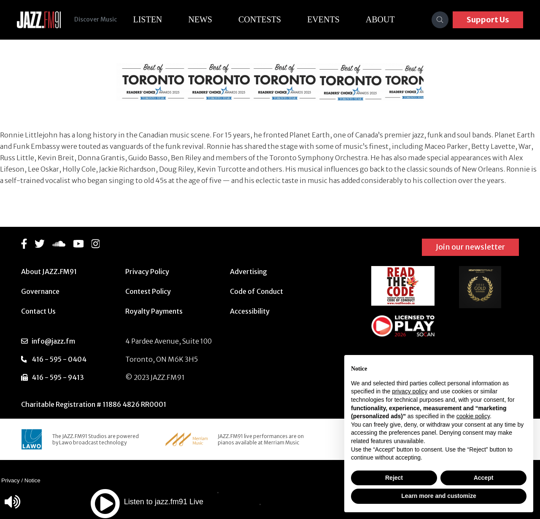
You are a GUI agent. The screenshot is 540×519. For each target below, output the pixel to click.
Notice (32, 480)
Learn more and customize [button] (438, 495)
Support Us (488, 19)
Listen (147, 19)
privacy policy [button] (409, 391)
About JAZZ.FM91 (49, 271)
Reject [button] (394, 477)
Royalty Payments (154, 311)
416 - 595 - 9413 (58, 377)
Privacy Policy (147, 271)
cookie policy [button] (473, 416)
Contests (259, 19)
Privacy (10, 480)
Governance (40, 291)
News (200, 19)
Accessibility (250, 311)
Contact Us (38, 311)
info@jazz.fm (53, 341)
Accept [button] (484, 477)
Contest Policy (148, 291)
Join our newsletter (470, 247)
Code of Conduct (256, 291)
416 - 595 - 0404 (59, 359)
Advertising (248, 271)
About (380, 19)
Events (323, 19)
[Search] (440, 19)
